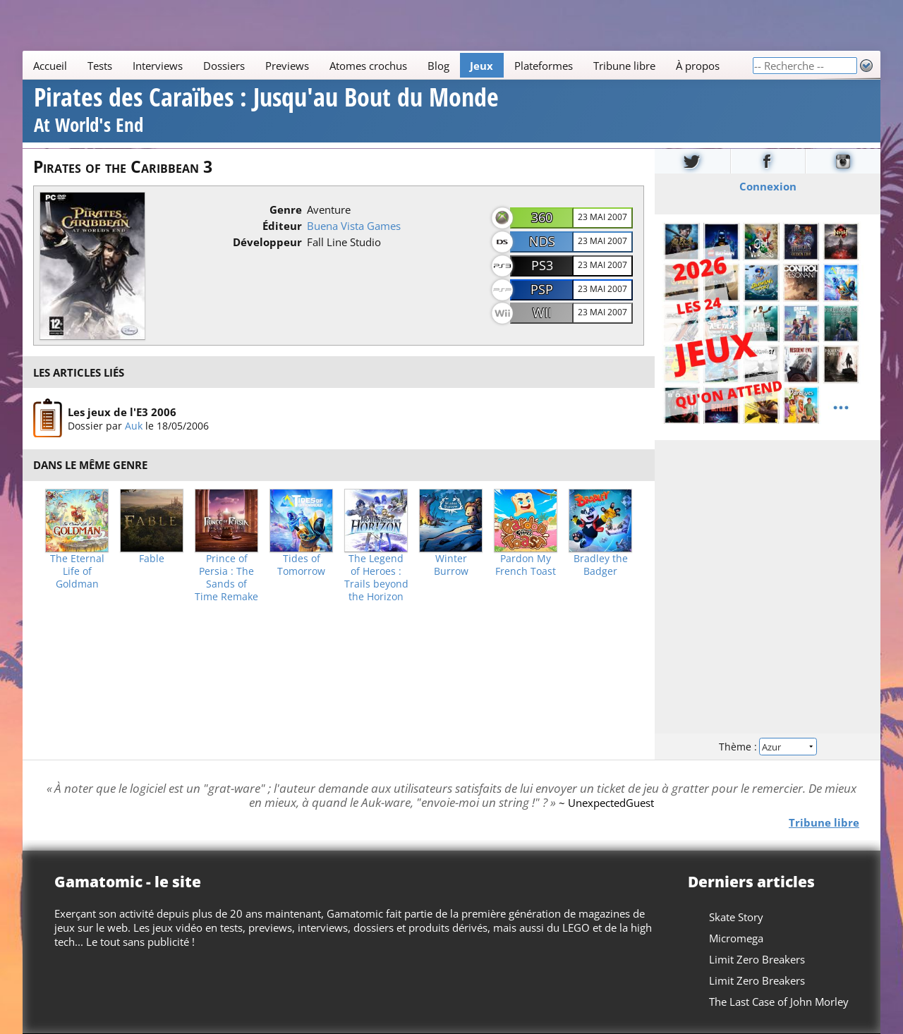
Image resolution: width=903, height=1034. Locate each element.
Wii (542, 312)
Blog (438, 66)
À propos (698, 66)
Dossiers (224, 66)
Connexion (767, 185)
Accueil (50, 66)
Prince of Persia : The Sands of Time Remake (226, 577)
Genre (285, 209)
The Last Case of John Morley (779, 1002)
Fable (151, 558)
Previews (287, 66)
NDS (542, 241)
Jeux (481, 66)
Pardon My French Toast (525, 565)
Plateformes (543, 66)
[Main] (387, 65)
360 (541, 217)
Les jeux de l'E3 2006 (122, 412)
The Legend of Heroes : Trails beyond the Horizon (376, 577)
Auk (134, 425)
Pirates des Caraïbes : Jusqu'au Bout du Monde (266, 111)
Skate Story (736, 917)
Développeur (267, 242)
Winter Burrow (451, 565)
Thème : (767, 746)
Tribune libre (624, 66)
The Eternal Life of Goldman (77, 571)
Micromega (736, 938)
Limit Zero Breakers (757, 959)
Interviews (158, 66)
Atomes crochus (368, 66)
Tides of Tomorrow (301, 565)
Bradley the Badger (601, 565)
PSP (542, 289)
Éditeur (282, 226)
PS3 (542, 265)
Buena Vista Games (354, 226)
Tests (99, 66)
